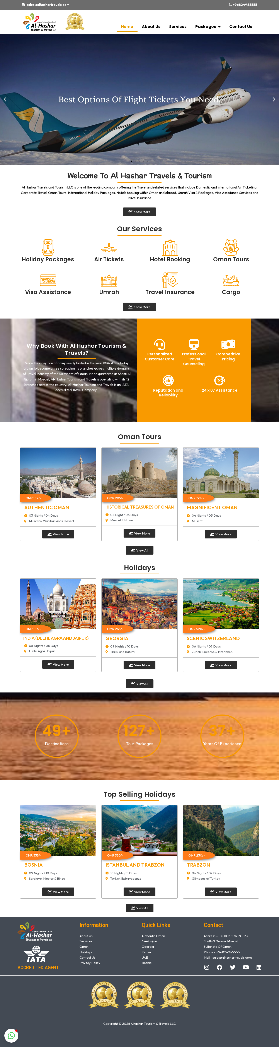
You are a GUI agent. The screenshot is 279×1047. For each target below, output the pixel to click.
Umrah (109, 292)
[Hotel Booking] (170, 247)
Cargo (231, 292)
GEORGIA (116, 638)
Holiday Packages (48, 259)
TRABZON (198, 865)
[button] (5, 99)
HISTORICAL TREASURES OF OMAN (139, 507)
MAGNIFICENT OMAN (212, 507)
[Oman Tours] (231, 247)
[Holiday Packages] (48, 247)
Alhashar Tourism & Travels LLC (153, 1023)
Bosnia (33, 865)
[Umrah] (109, 280)
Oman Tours (231, 259)
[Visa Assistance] (48, 280)
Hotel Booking (170, 259)
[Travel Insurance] (170, 280)
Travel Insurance (170, 292)
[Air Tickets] (109, 247)
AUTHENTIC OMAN (46, 507)
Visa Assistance (48, 292)
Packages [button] (208, 26)
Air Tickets (109, 259)
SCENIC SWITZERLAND (213, 638)
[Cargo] (231, 280)
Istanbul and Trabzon (135, 865)
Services (178, 26)
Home (127, 26)
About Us (151, 26)
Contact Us (240, 26)
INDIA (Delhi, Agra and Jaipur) (55, 638)
